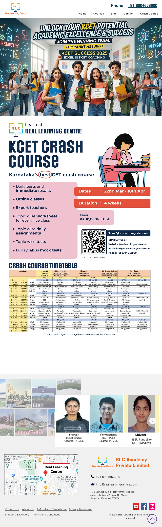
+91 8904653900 (142, 5)
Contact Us (12, 509)
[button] (98, 13)
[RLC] (152, 506)
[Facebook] (144, 506)
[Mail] (92, 484)
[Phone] (92, 476)
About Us (28, 509)
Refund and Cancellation (52, 509)
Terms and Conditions (46, 514)
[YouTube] (136, 506)
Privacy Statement (80, 509)
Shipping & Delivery (17, 514)
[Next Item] (152, 421)
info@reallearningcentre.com (116, 484)
